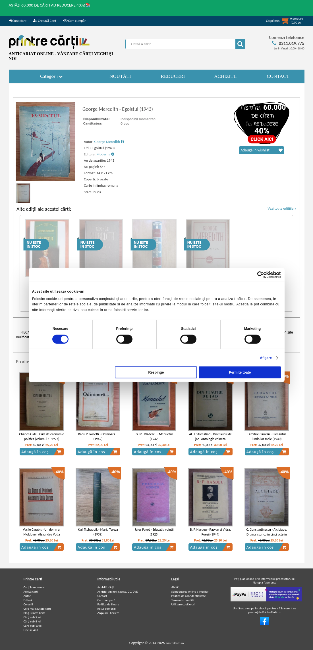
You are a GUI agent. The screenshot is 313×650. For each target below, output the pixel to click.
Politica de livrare (108, 604)
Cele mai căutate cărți (37, 609)
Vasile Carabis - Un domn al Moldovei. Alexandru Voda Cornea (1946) (41, 534)
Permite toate (240, 372)
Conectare (17, 21)
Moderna (105, 154)
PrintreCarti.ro (174, 643)
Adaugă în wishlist (262, 150)
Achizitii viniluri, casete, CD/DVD (118, 591)
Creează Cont (44, 21)
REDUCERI (173, 76)
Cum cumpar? (106, 600)
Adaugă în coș (41, 452)
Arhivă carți (31, 591)
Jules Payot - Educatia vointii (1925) (154, 532)
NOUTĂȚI (120, 76)
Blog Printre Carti (34, 613)
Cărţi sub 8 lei (32, 621)
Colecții (28, 604)
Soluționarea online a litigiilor (190, 591)
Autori (28, 596)
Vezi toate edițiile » (282, 208)
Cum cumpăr (74, 21)
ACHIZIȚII (225, 76)
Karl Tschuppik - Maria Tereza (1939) (98, 532)
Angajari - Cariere (108, 613)
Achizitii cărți (106, 587)
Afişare (266, 358)
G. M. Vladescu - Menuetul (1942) (154, 436)
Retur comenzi (107, 609)
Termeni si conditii (182, 600)
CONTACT (278, 76)
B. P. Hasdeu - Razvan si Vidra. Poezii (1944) (210, 532)
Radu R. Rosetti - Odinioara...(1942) (98, 436)
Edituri (28, 600)
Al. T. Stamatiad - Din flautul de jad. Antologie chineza (210, 436)
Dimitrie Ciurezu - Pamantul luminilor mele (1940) (267, 436)
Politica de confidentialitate (188, 596)
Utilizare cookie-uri (183, 604)
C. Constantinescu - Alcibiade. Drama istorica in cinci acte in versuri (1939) (266, 534)
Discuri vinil (31, 630)
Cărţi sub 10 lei (33, 626)
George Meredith (109, 141)
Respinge (156, 372)
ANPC (175, 587)
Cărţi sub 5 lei (32, 617)
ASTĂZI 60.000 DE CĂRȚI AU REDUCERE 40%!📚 (50, 5)
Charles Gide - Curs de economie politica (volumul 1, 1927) (41, 436)
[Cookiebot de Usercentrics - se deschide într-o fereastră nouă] (256, 274)
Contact (102, 596)
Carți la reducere (34, 587)
